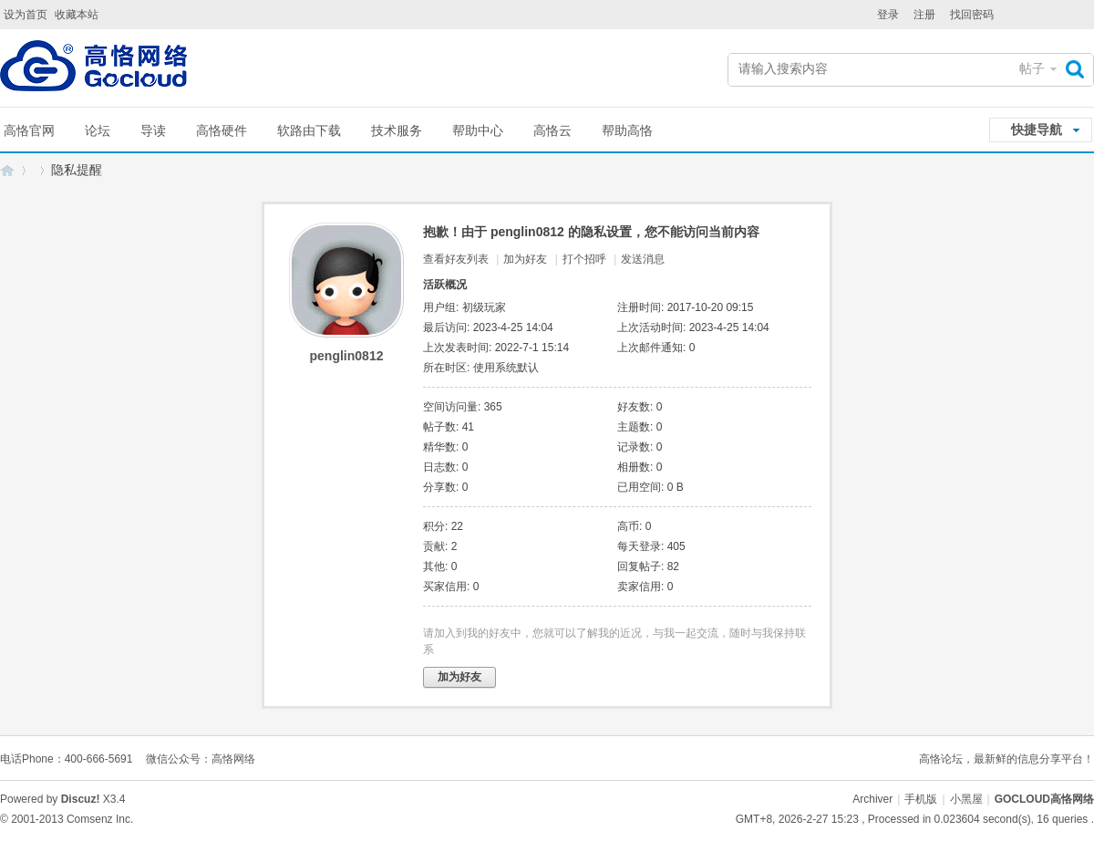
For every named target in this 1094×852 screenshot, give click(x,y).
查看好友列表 (456, 259)
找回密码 (972, 14)
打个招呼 (584, 259)
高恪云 (552, 130)
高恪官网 (29, 130)
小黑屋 (966, 799)
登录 (888, 14)
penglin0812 (347, 355)
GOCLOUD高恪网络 (7, 170)
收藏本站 (76, 14)
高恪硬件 (221, 130)
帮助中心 (477, 130)
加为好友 (525, 259)
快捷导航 (1036, 129)
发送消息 (643, 259)
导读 (153, 130)
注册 (924, 14)
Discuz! (80, 799)
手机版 (920, 799)
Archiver (872, 799)
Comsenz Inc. (100, 819)
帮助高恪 (627, 130)
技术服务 (396, 130)
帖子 (1032, 68)
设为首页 (25, 14)
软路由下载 (309, 130)
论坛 (97, 130)
